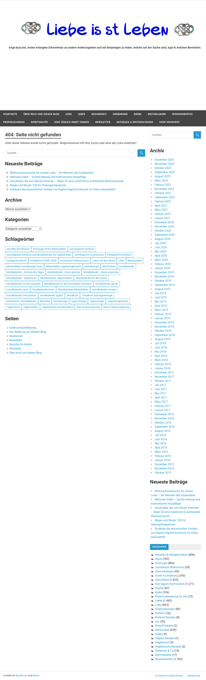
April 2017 (161, 397)
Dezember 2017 (164, 372)
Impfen (159, 588)
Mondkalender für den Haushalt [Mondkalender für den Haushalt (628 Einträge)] (24, 283)
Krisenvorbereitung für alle (171, 596)
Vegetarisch (162, 642)
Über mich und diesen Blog (41, 114)
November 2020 (164, 226)
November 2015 (164, 468)
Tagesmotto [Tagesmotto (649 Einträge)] (13, 307)
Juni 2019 (161, 297)
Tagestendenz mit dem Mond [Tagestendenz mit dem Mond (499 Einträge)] (57, 307)
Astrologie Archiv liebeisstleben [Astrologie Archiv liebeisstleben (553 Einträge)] (49, 249)
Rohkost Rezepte (165, 617)
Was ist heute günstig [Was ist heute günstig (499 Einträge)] (88, 307)
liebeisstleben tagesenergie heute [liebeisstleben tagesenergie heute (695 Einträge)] (63, 266)
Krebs (137, 114)
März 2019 (161, 310)
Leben (81, 114)
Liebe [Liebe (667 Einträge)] (121, 260)
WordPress (21, 675)
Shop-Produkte (169, 122)
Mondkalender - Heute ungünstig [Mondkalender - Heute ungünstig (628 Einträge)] (100, 272)
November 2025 (164, 164)
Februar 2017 (163, 406)
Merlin (36, 675)
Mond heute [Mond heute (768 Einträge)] (108, 266)
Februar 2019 (163, 314)
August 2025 (162, 176)
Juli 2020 (160, 243)
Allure (158, 559)
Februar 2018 (163, 364)
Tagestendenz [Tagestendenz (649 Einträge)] (30, 307)
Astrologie (161, 563)
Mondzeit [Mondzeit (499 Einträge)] (45, 301)
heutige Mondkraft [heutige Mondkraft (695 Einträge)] (17, 260)
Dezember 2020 (164, 222)
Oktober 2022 (163, 193)
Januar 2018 (162, 368)
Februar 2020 (163, 264)
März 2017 (161, 401)
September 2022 (165, 197)
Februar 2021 (163, 214)
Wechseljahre (157, 114)
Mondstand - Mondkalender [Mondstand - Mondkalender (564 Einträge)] (21, 301)
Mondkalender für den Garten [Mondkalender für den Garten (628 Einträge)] (91, 278)
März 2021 (161, 209)
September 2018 (165, 335)
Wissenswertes (182, 114)
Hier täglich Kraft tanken (71, 122)
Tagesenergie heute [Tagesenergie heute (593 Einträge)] (118, 301)
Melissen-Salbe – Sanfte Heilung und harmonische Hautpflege (48, 177)
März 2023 (161, 180)
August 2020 (162, 239)
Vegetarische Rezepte (168, 646)
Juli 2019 (160, 293)
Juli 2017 (160, 385)
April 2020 (161, 255)
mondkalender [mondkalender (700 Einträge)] (126, 266)
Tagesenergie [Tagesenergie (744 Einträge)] (97, 301)
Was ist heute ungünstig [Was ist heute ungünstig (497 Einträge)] (116, 307)
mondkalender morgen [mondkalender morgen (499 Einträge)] (104, 289)
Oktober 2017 (163, 381)
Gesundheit (99, 114)
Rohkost (160, 613)
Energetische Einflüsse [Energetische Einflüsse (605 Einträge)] (119, 254)
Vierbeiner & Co (164, 650)
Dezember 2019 (164, 272)
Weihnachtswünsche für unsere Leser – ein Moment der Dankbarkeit (51, 172)
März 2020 (161, 259)
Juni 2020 (161, 247)
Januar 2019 (162, 318)
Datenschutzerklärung (22, 327)
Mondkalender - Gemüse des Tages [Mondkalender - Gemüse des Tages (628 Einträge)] (25, 272)
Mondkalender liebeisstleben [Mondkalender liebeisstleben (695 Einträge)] (73, 289)
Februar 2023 (163, 184)
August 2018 (162, 339)
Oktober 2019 (163, 280)
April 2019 (161, 305)
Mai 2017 (160, 393)
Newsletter (102, 122)
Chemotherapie (164, 571)
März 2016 (161, 451)
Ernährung (120, 114)
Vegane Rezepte (165, 638)
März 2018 (161, 360)
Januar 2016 (162, 460)
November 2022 (164, 189)
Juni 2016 (161, 439)
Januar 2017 (162, 410)
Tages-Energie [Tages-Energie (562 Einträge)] (78, 301)
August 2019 (162, 289)
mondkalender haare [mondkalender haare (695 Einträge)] (18, 289)
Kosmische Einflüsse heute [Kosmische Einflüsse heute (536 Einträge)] (74, 260)
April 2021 (161, 205)
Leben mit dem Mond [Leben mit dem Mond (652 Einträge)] (103, 260)
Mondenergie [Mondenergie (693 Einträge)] (92, 266)
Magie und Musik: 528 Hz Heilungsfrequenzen (38, 185)
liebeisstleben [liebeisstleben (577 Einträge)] (135, 260)
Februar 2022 (163, 201)
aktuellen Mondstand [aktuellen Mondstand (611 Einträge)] (18, 249)
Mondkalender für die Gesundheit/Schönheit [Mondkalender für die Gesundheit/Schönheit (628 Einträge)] (68, 283)
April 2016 (161, 447)
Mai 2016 (160, 443)
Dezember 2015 (164, 464)
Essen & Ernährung (166, 575)
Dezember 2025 (164, 159)
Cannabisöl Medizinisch (169, 567)
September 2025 (165, 172)
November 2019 (164, 276)
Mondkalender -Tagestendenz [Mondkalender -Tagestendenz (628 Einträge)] (56, 278)
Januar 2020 (162, 268)
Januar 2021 (162, 218)
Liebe (69, 114)
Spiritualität (39, 122)
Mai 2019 (160, 301)
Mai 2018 (160, 351)
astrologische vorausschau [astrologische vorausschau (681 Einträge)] (89, 254)
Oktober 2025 (163, 168)
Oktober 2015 (163, 472)
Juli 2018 (160, 343)
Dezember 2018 (164, 322)
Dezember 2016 (164, 414)
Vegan (159, 634)
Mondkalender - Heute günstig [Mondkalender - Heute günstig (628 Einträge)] (64, 272)
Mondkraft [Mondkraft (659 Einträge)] (72, 295)
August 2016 (162, 431)
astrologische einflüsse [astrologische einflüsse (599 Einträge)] (82, 249)
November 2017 (164, 376)
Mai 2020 (160, 251)
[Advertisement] (103, 84)
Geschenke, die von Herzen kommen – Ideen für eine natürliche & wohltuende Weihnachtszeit (66, 181)
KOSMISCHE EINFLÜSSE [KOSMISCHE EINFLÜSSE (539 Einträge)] (43, 260)
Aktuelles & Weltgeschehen (135, 122)
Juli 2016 (160, 435)
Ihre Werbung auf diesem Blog (27, 331)
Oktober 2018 (163, 330)
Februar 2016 (163, 456)
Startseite (10, 114)
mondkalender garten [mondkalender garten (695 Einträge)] (106, 283)
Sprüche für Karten (20, 344)
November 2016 (164, 418)
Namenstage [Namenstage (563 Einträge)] (60, 301)
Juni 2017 (161, 389)
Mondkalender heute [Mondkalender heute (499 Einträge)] (43, 289)
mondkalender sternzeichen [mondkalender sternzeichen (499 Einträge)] (21, 295)
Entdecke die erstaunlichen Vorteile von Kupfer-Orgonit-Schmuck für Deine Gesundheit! (62, 189)
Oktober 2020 (163, 230)
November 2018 (164, 326)
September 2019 (165, 285)
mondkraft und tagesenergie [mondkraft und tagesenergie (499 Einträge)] (97, 295)
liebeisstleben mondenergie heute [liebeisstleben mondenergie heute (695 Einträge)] (24, 266)
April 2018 (161, 355)
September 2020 (165, 234)
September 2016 (165, 426)
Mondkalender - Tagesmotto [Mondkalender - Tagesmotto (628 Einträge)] (22, 278)
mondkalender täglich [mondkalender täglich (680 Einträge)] (51, 295)
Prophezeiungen (14, 122)
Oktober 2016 (163, 422)
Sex (157, 621)
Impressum (16, 336)
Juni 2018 (161, 347)
